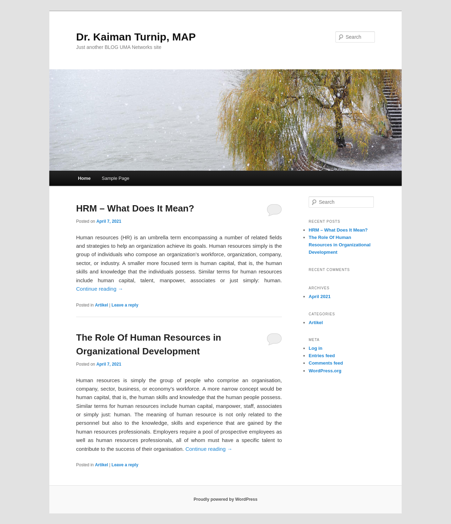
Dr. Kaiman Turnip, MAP (136, 37)
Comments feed (326, 363)
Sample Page (115, 178)
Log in (315, 348)
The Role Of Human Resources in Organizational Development (340, 245)
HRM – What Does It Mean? (135, 208)
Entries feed (322, 355)
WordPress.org (325, 370)
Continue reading (99, 289)
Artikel (101, 305)
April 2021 (319, 296)
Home (84, 178)
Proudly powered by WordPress (225, 499)
